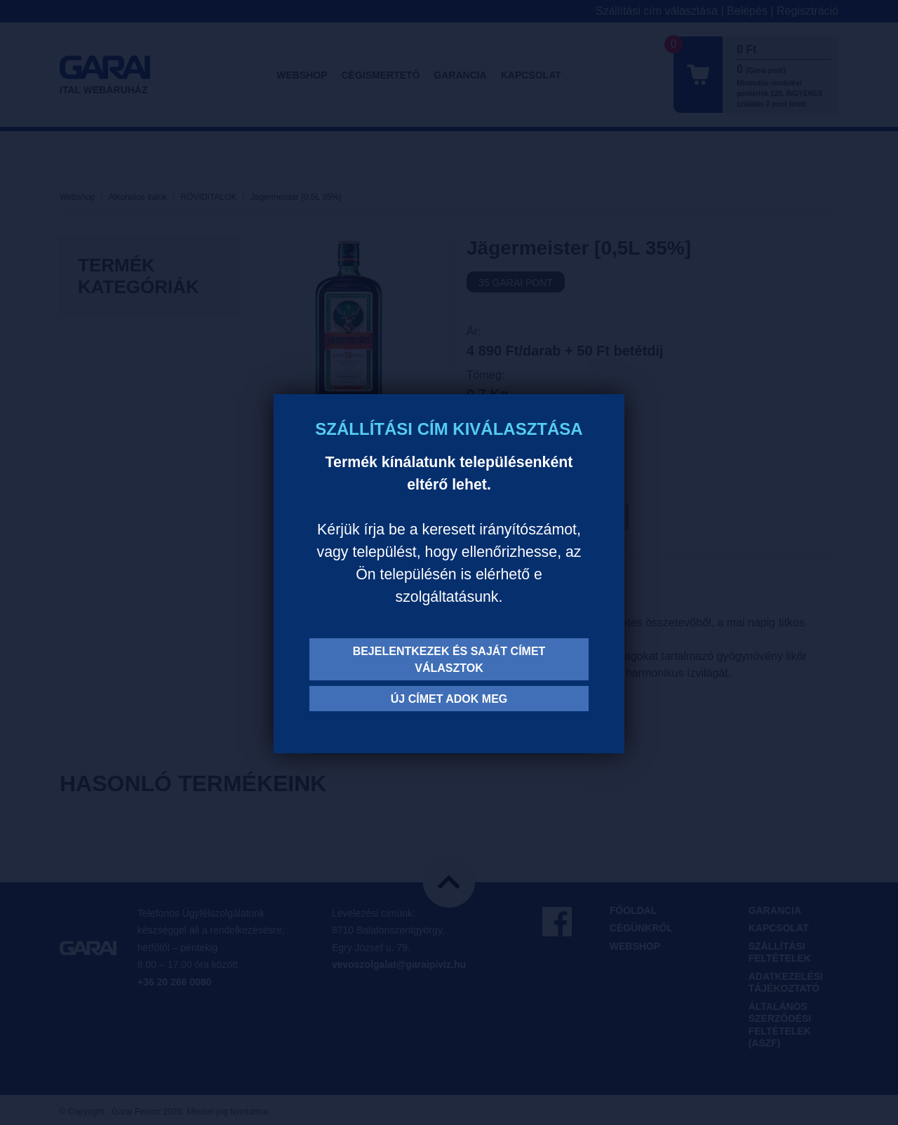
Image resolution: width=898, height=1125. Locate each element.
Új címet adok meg (449, 699)
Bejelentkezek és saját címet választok (449, 659)
